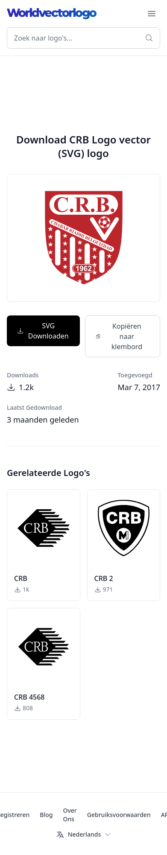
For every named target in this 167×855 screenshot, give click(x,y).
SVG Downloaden (43, 331)
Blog (46, 815)
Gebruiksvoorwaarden (119, 815)
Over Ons (69, 814)
